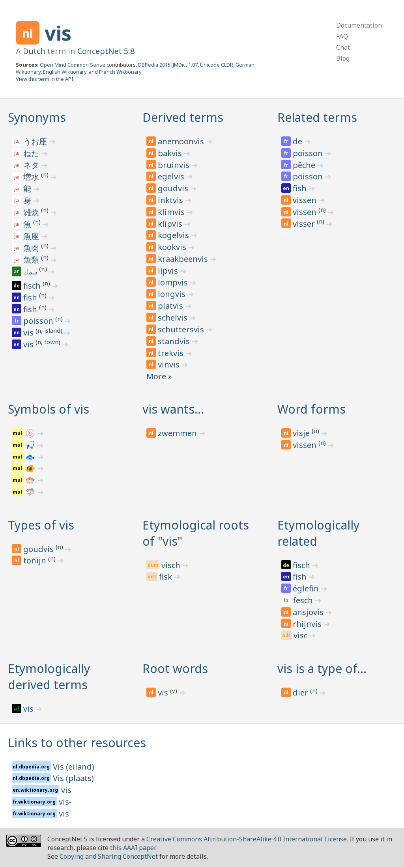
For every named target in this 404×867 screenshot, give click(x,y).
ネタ (32, 165)
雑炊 (32, 212)
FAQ (342, 36)
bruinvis (174, 165)
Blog (343, 58)
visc (301, 635)
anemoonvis (182, 141)
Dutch (34, 51)
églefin (307, 588)
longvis (172, 294)
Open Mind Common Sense (72, 64)
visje (302, 433)
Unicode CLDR (216, 64)
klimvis (172, 212)
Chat (343, 47)
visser (305, 223)
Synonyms (37, 117)
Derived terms (182, 117)
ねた (32, 153)
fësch (304, 600)
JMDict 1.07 (185, 64)
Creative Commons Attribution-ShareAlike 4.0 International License (246, 839)
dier (301, 692)
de (298, 141)
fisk (166, 576)
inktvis (171, 200)
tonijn (35, 560)
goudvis (174, 188)
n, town (47, 342)
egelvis (172, 176)
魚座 (32, 236)
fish (31, 297)
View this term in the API (44, 78)
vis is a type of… (322, 668)
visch (171, 565)
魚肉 (32, 247)
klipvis (171, 223)
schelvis (173, 317)
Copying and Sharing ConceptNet (109, 856)
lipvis (169, 270)
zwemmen (178, 433)
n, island (48, 330)
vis (58, 33)
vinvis (169, 364)
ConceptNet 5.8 (106, 51)
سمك (31, 273)
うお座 (36, 141)
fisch (33, 285)
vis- (65, 801)
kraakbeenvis (184, 259)
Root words (175, 668)
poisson (39, 320)
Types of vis (41, 525)
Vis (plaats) (73, 778)
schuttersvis (182, 329)
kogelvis (174, 235)
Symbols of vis (48, 409)
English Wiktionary (64, 71)
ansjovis (309, 612)
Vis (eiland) (73, 766)
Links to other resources (77, 743)
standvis (175, 341)
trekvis (171, 353)
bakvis (171, 153)
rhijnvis (308, 624)
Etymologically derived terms (49, 676)
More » (159, 376)
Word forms (311, 409)
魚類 (32, 259)
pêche (305, 165)
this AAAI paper (132, 847)
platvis (171, 305)
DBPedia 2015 (154, 64)
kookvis (173, 247)
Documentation (359, 25)
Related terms (317, 117)
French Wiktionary (120, 71)
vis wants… (173, 409)
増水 (32, 177)
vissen (305, 200)
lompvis (174, 282)
